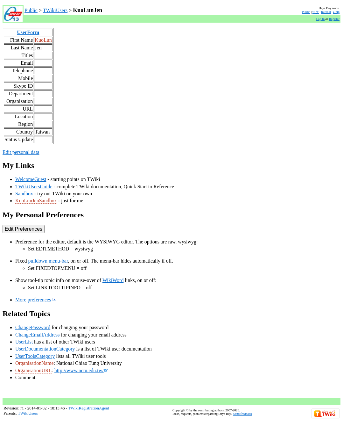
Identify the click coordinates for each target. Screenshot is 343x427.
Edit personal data (21, 152)
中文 (315, 12)
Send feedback (242, 414)
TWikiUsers (55, 10)
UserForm (28, 32)
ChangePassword (32, 327)
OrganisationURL (33, 370)
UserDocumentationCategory (45, 348)
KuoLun (43, 40)
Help (336, 12)
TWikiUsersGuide (33, 186)
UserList (24, 341)
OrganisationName (34, 363)
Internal (326, 12)
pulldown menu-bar (48, 261)
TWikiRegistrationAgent (88, 408)
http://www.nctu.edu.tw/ (81, 370)
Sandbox (24, 193)
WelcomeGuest (30, 179)
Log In (320, 19)
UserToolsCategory (35, 356)
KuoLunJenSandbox (36, 200)
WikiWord (113, 280)
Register (334, 19)
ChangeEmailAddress (37, 334)
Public (31, 10)
